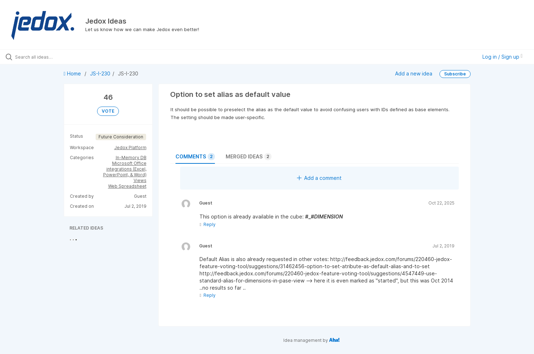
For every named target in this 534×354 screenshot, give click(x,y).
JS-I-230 (100, 73)
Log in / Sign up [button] (502, 57)
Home (73, 73)
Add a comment (319, 178)
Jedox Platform (130, 147)
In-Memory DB (131, 157)
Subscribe (455, 74)
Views (140, 180)
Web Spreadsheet (127, 186)
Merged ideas (248, 156)
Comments (195, 156)
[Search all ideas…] (62, 57)
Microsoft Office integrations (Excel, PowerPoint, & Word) (124, 169)
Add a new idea (413, 73)
